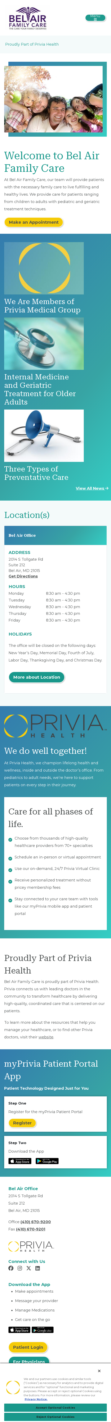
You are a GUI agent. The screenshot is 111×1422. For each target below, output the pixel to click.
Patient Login (28, 1347)
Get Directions (23, 576)
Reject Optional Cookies (55, 1416)
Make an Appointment (34, 222)
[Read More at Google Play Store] (43, 1329)
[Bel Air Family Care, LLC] (27, 17)
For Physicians (29, 1361)
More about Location (36, 677)
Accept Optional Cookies (55, 1407)
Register (22, 1122)
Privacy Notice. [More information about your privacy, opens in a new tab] (36, 1399)
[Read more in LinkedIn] (38, 1269)
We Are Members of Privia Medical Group (42, 305)
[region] (55, 1392)
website (46, 1037)
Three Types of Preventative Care (36, 473)
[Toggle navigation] (95, 17)
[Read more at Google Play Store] (47, 1161)
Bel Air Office (22, 535)
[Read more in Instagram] (20, 1269)
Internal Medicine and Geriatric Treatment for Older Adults (40, 389)
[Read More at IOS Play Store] (19, 1329)
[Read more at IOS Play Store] (19, 1161)
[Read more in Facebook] (11, 1269)
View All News (92, 488)
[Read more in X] (29, 1269)
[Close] (99, 1371)
